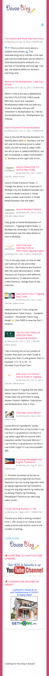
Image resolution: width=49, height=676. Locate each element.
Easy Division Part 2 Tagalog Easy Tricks (30, 295)
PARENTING (37, 42)
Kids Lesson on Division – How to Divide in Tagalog (28, 375)
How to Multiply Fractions (28, 209)
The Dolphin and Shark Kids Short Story (24, 38)
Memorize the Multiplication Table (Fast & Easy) (24, 83)
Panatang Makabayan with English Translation (29, 461)
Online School (18, 176)
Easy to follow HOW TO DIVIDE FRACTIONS (27, 168)
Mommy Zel (12, 42)
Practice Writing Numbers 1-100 (20, 508)
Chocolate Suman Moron (28, 412)
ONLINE (8, 176)
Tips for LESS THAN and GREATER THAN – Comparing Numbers (28, 335)
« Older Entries (12, 538)
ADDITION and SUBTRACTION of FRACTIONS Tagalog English (30, 248)
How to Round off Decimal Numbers (22, 127)
